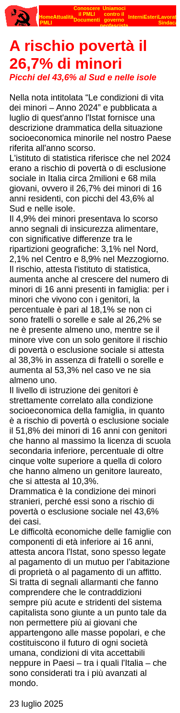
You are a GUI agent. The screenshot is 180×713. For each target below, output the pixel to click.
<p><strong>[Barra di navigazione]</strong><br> (90, 13)
